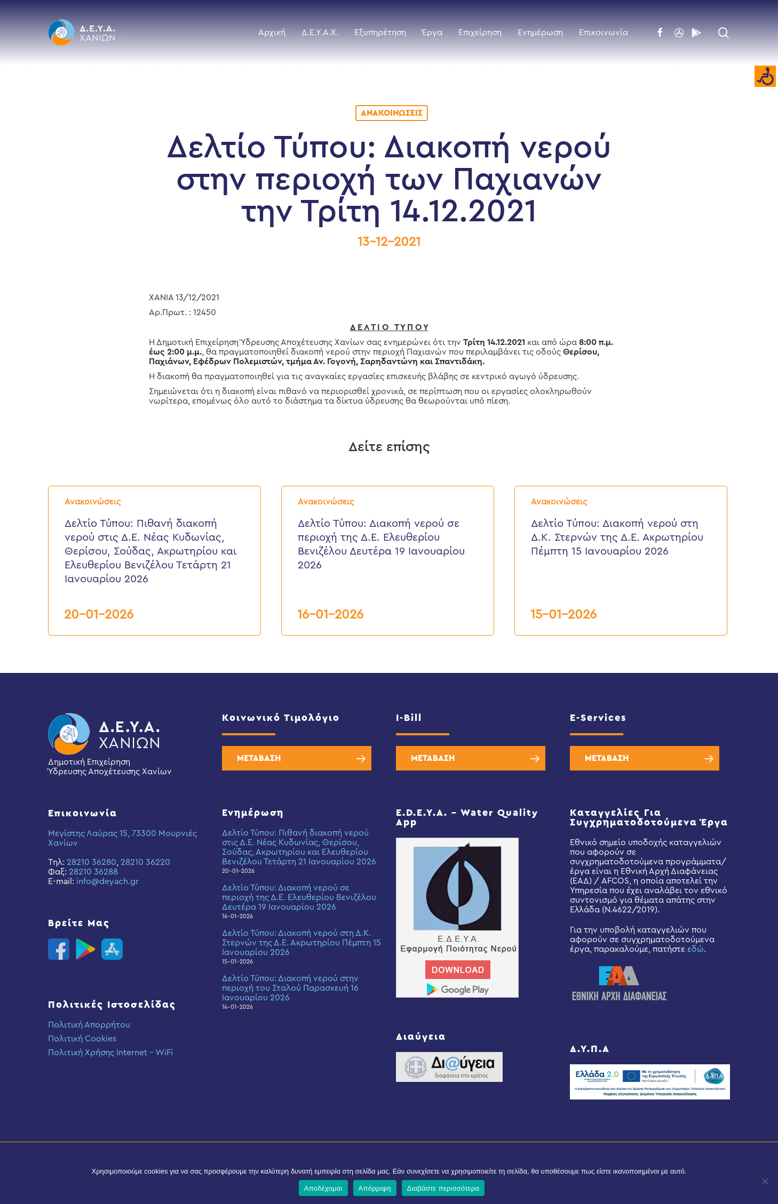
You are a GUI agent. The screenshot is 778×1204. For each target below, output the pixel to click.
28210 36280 (91, 862)
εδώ (695, 949)
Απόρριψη (375, 1188)
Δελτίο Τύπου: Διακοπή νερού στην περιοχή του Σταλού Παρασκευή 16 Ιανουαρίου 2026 (290, 988)
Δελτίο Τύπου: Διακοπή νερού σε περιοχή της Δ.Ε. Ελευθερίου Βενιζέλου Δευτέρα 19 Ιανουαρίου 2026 (299, 897)
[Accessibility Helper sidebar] (765, 77)
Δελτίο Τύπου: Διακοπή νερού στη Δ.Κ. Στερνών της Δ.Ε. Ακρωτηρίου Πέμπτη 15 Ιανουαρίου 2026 (301, 943)
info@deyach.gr (107, 881)
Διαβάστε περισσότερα (443, 1188)
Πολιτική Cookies (82, 1038)
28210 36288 (93, 872)
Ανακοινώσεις (392, 113)
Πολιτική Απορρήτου (89, 1025)
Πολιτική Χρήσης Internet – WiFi (110, 1052)
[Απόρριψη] (764, 1181)
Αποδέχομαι (323, 1188)
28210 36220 (145, 862)
